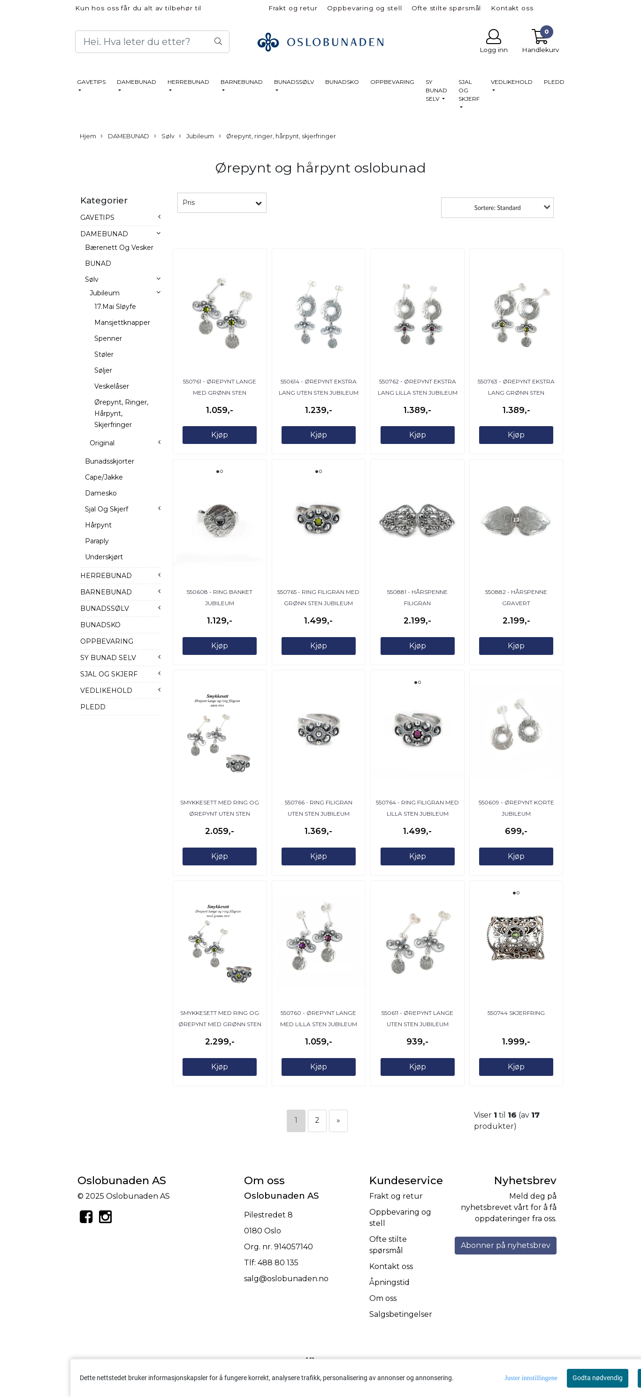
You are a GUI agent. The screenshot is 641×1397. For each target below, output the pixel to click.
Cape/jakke (104, 477)
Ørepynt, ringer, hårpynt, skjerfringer (277, 136)
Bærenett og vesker (119, 247)
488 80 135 (278, 1262)
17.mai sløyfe (115, 306)
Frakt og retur (293, 8)
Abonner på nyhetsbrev (505, 1245)
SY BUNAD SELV (436, 90)
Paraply (97, 541)
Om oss (383, 1298)
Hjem (88, 136)
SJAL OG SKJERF (469, 90)
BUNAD (98, 263)
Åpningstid (389, 1282)
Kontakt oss (512, 8)
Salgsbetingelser (400, 1314)
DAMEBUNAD (136, 81)
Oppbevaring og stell (364, 8)
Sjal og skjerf (106, 509)
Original (102, 443)
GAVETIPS (91, 81)
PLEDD (554, 81)
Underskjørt (104, 557)
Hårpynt (98, 525)
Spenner (108, 338)
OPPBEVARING (392, 81)
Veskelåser (111, 386)
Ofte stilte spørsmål (446, 8)
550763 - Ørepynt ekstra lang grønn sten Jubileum (516, 392)
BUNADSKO (342, 81)
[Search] (152, 41)
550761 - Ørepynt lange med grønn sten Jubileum (219, 392)
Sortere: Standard (497, 207)
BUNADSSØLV (294, 81)
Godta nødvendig (597, 1378)
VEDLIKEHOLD (512, 81)
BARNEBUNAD (242, 81)
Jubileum (196, 136)
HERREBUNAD (188, 81)
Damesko (101, 493)
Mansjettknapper (122, 322)
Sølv (164, 136)
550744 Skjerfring (516, 1012)
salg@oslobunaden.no (286, 1278)
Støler (104, 354)
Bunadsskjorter (109, 461)
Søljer (103, 370)
